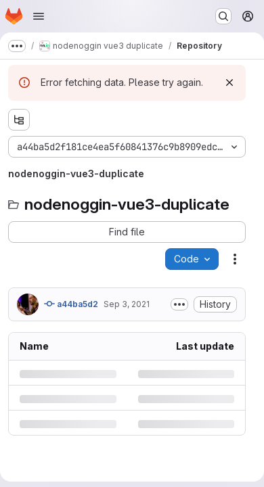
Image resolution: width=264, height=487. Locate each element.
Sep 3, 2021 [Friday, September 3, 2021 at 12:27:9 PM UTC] (127, 304)
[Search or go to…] (223, 16)
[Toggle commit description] (179, 304)
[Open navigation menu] (38, 16)
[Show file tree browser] (19, 120)
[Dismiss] (229, 82)
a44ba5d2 (71, 303)
